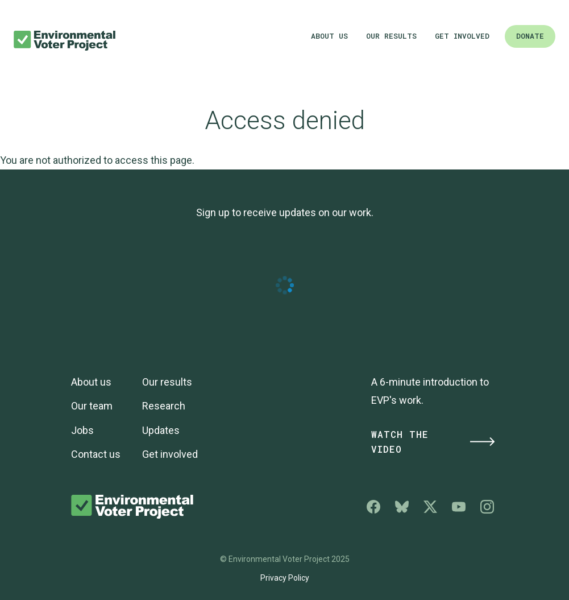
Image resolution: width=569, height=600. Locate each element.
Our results (391, 36)
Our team (92, 406)
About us (329, 36)
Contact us (96, 454)
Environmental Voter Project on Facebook (373, 506)
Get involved (462, 36)
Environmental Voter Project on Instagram (487, 506)
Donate (530, 36)
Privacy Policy (284, 577)
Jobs (82, 430)
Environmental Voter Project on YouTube (458, 506)
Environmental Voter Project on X (430, 506)
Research (163, 406)
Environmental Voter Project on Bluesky (402, 506)
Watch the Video (433, 442)
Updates (161, 430)
